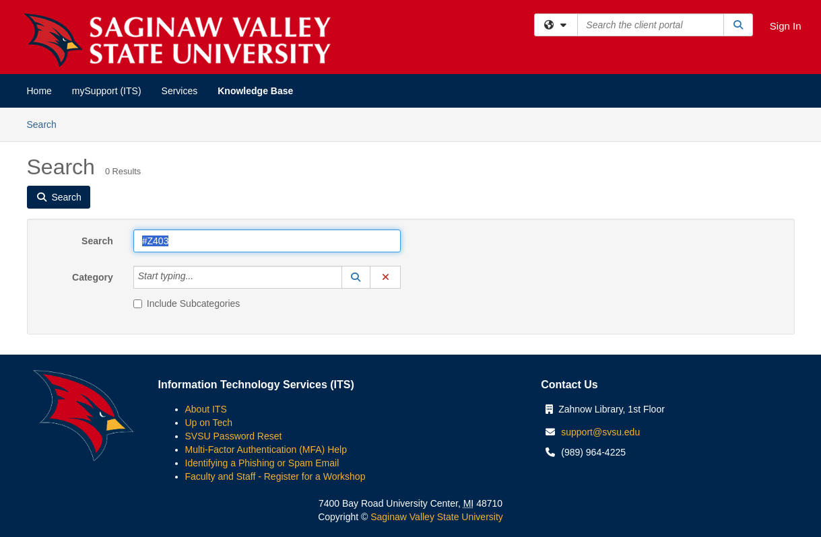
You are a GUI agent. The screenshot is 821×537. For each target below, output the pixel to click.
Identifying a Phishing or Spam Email (262, 463)
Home (39, 90)
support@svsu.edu (600, 432)
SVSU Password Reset (233, 436)
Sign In (785, 26)
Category (92, 277)
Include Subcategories (186, 303)
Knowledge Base (255, 90)
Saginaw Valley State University (435, 516)
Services (180, 90)
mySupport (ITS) (106, 90)
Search (47, 123)
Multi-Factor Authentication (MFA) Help (266, 449)
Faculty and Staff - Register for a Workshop (275, 476)
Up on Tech (209, 422)
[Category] (200, 277)
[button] (356, 277)
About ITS (206, 409)
